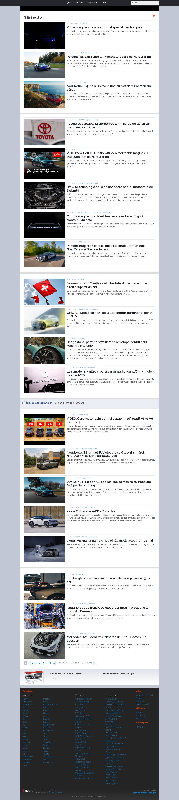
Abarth (25, 699)
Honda (25, 739)
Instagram (112, 679)
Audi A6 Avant (81, 730)
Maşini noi (27, 691)
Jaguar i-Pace (111, 735)
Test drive (140, 701)
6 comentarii (92, 449)
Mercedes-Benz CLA (84, 702)
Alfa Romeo (27, 702)
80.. (79, 663)
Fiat (24, 731)
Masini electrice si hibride (88, 212)
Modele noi (84, 23)
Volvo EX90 (80, 759)
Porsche (46, 722)
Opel (45, 716)
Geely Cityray (81, 707)
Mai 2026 (140, 712)
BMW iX (109, 763)
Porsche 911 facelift (83, 762)
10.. (57, 663)
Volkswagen (48, 757)
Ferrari (25, 728)
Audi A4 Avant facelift (114, 758)
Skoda (45, 736)
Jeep (25, 751)
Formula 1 (140, 727)
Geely (25, 736)
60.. (73, 663)
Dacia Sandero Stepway (115, 710)
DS (24, 725)
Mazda (46, 702)
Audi (24, 707)
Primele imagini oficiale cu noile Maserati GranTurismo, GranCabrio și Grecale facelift (106, 247)
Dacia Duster (110, 775)
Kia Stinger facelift (113, 760)
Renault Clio (80, 710)
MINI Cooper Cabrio (83, 736)
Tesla (45, 751)
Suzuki (46, 748)
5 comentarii (92, 53)
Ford (24, 733)
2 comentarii (93, 120)
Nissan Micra (111, 724)
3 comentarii (90, 478)
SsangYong (48, 742)
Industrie (81, 120)
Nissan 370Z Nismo (114, 702)
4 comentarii (92, 537)
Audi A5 (78, 739)
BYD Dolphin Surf (82, 765)
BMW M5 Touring (82, 725)
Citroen (25, 716)
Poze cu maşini (142, 704)
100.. (87, 663)
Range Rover (48, 725)
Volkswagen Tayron (83, 748)
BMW (25, 713)
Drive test (80, 507)
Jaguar (25, 748)
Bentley (26, 710)
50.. (70, 663)
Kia (24, 754)
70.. (76, 663)
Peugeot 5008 (81, 742)
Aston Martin (28, 705)
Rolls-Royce (48, 731)
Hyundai (26, 742)
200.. (91, 663)
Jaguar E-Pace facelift (114, 744)
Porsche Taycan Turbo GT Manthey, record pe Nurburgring (109, 56)
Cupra (25, 719)
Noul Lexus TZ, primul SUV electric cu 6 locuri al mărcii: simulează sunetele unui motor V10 (106, 454)
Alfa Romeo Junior (83, 778)
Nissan (46, 713)
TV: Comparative (82, 415)
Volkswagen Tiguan (83, 699)
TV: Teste (81, 149)
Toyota (46, 754)
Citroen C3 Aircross (83, 733)
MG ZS (78, 751)
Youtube (119, 679)
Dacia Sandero (111, 778)
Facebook (106, 679)
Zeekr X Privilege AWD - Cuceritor (91, 511)
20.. (60, 663)
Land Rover (27, 760)
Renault (46, 728)
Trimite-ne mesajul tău (144, 793)
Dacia (25, 722)
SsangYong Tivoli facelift (115, 755)
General (81, 53)
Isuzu (25, 745)
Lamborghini (28, 757)
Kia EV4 (78, 727)
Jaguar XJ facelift (112, 713)
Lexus (25, 765)
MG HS (78, 745)
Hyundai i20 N (111, 732)
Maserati (46, 699)
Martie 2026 (141, 718)
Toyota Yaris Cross (113, 716)
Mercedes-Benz (50, 705)
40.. (66, 663)
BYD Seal (79, 705)
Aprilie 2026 (141, 715)
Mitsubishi (47, 710)
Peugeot (46, 719)
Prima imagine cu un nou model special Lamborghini (104, 27)
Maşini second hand (144, 695)
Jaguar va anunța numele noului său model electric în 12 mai (110, 540)
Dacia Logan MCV (113, 783)
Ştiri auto (139, 698)
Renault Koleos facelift (114, 766)
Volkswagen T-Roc (83, 716)
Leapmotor (27, 762)
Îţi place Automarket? (39, 403)
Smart (45, 739)
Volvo (45, 760)
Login (111, 3)
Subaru (46, 745)
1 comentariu (106, 212)
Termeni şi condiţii (56, 792)
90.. (83, 663)
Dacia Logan (110, 780)
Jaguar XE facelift (112, 746)
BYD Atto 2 (80, 713)
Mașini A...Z (48, 762)
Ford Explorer (111, 699)
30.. (63, 663)
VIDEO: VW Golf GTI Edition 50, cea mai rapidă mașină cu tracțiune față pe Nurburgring (107, 154)
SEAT (45, 733)
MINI (45, 707)
